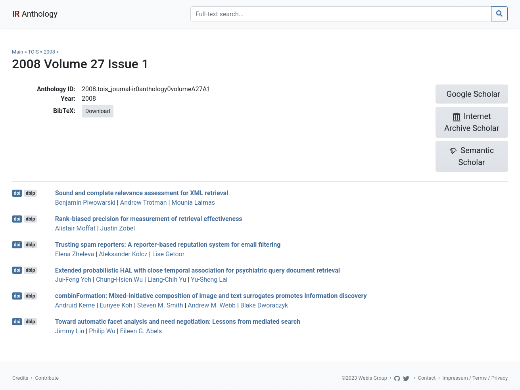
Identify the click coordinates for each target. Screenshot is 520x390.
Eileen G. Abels (141, 331)
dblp (30, 193)
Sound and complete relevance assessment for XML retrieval (141, 193)
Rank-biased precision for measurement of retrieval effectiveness (148, 219)
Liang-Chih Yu (167, 279)
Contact (427, 378)
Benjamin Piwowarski (85, 202)
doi (17, 193)
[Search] (340, 13)
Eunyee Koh (116, 305)
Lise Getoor (168, 254)
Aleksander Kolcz (123, 254)
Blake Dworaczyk (264, 305)
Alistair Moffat (75, 228)
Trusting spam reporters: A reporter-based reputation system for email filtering (168, 244)
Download (97, 111)
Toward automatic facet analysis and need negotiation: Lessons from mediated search (177, 321)
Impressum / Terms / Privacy (475, 378)
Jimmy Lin (69, 331)
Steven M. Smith (160, 305)
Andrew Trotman (143, 202)
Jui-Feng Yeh (73, 279)
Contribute (47, 378)
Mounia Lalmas (193, 202)
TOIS (33, 52)
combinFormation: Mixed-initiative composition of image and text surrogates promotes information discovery (211, 296)
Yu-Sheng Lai (209, 279)
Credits (20, 378)
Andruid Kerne (75, 305)
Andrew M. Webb (212, 305)
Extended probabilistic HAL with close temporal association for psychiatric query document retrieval (197, 270)
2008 (49, 52)
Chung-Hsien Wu (119, 279)
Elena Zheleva (74, 254)
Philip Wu (102, 331)
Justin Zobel (117, 228)
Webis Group (372, 378)
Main (17, 52)
